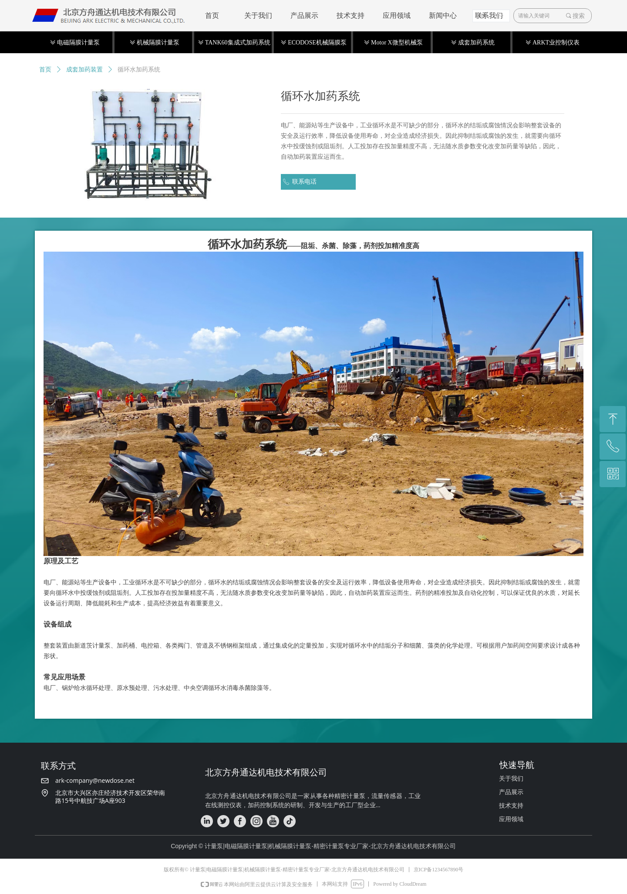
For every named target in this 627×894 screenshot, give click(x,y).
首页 (45, 69)
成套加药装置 (84, 69)
